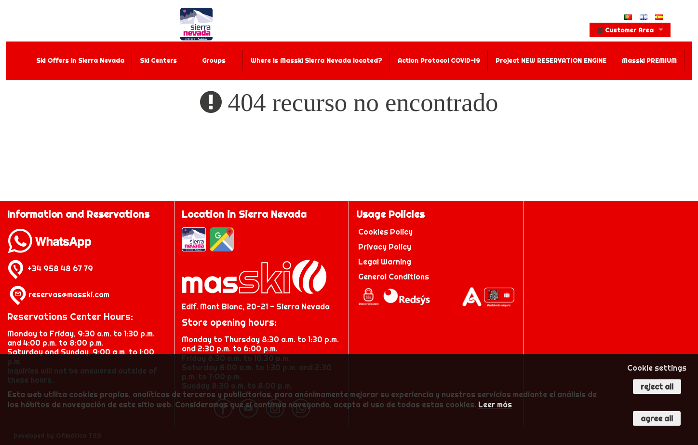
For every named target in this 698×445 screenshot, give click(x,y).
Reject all (657, 386)
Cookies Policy (385, 231)
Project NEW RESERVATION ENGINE (551, 60)
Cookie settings (656, 368)
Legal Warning (384, 261)
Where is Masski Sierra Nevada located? (316, 60)
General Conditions (393, 276)
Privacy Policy (384, 246)
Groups (214, 60)
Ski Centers (158, 60)
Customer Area (625, 30)
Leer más (495, 404)
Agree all (657, 418)
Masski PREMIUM (649, 60)
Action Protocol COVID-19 (439, 60)
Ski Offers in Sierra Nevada (80, 60)
